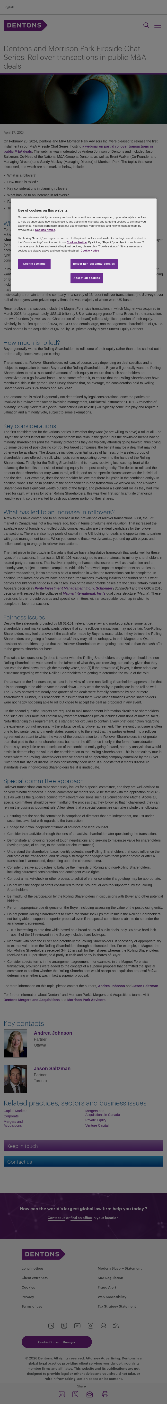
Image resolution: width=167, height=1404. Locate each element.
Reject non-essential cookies (94, 263)
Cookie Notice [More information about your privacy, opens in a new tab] (89, 250)
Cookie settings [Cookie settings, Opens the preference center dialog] (34, 263)
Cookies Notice (45, 229)
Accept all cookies (86, 277)
